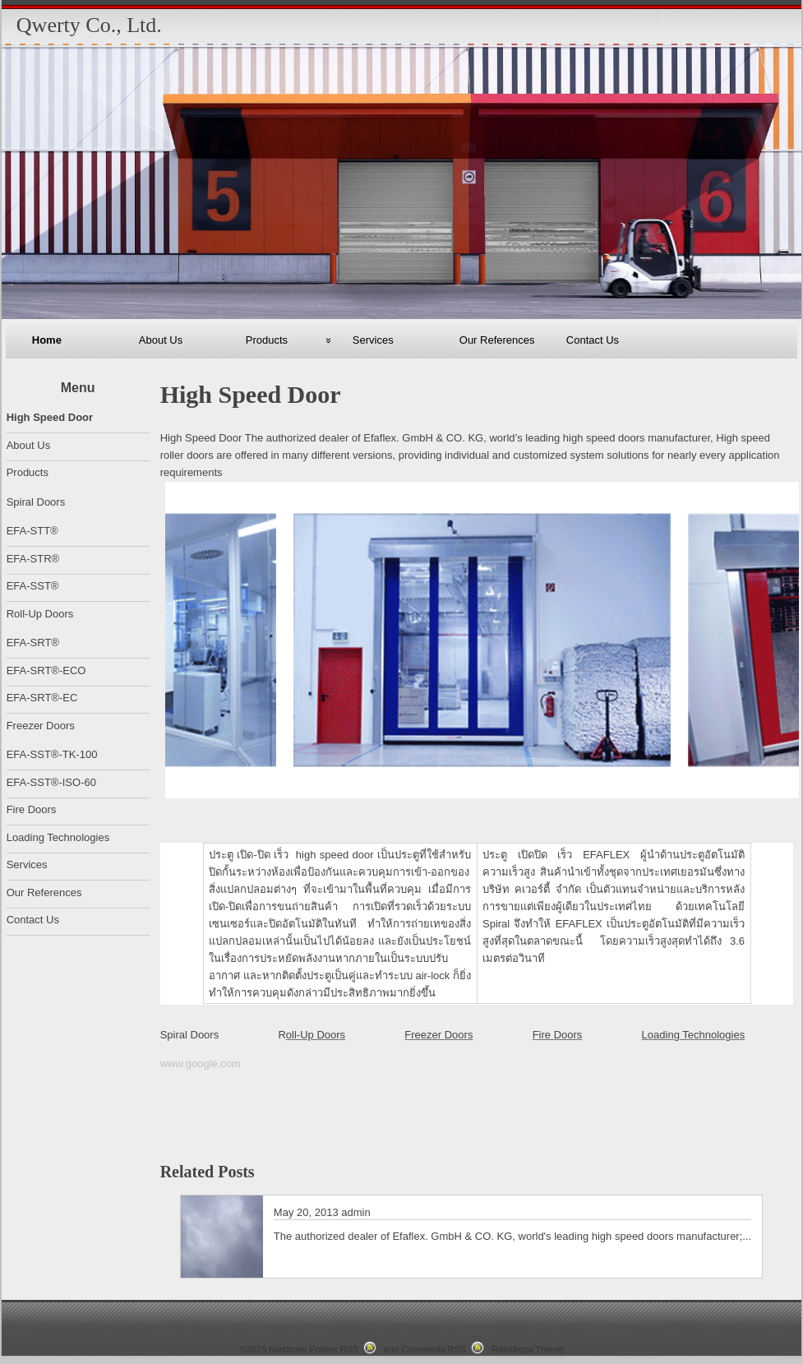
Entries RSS (333, 1349)
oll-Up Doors (315, 1035)
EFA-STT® (32, 531)
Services (373, 340)
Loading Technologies (693, 1035)
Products (267, 340)
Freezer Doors (438, 1035)
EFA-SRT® (33, 642)
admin (355, 1212)
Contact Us (592, 340)
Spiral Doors (189, 1035)
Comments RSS (433, 1349)
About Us (160, 340)
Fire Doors (558, 1035)
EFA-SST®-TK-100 (52, 754)
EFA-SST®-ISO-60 (51, 782)
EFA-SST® (33, 586)
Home (47, 340)
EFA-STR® (33, 559)
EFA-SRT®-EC (42, 697)
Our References (497, 340)
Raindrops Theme (527, 1349)
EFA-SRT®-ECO (46, 670)
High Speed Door (50, 417)
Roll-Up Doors (40, 614)
